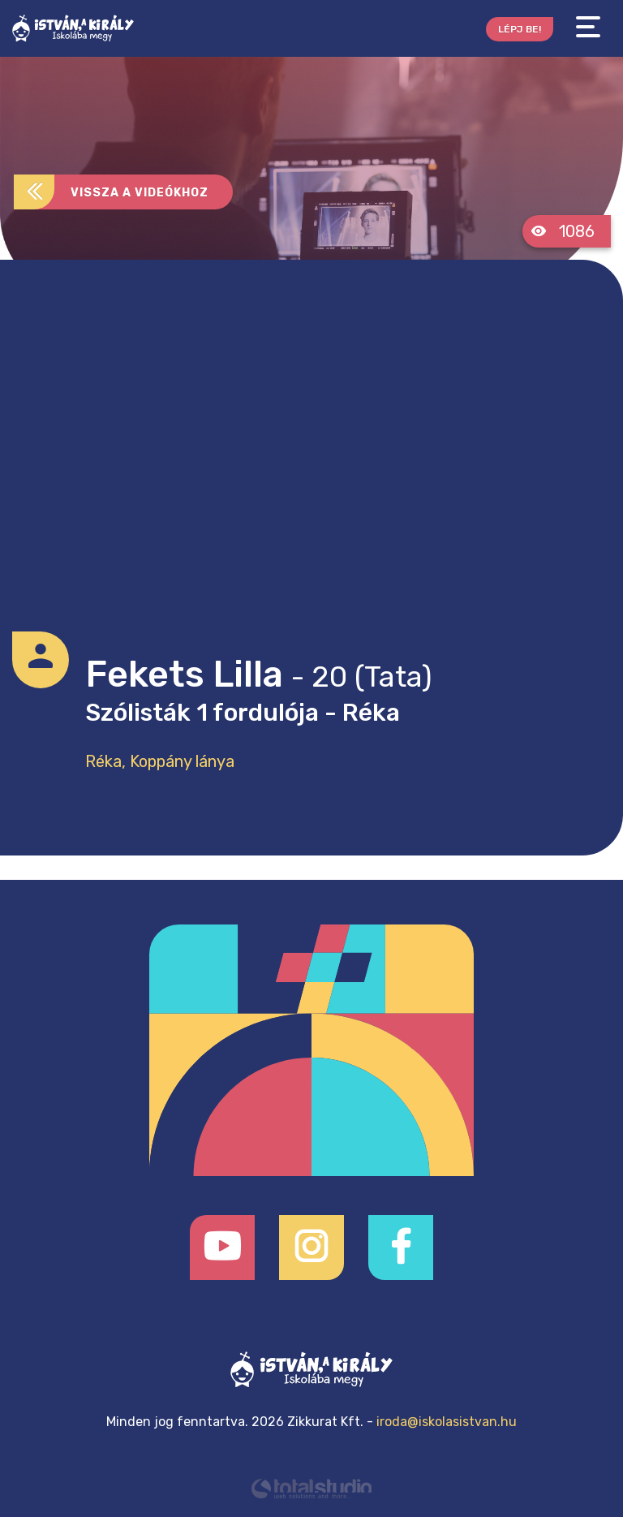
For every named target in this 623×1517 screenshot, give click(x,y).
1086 (563, 231)
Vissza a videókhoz (111, 192)
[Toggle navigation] (588, 27)
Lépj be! (519, 29)
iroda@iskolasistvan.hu (446, 1421)
